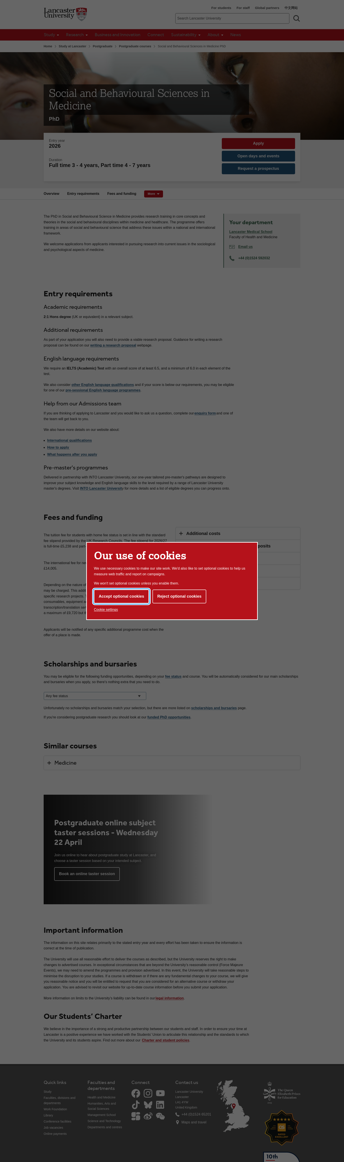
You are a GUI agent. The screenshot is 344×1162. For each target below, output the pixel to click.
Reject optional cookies (179, 596)
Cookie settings (106, 609)
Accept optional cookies (121, 596)
